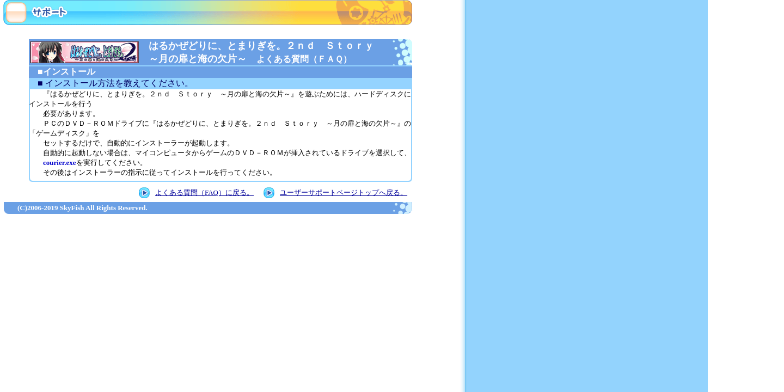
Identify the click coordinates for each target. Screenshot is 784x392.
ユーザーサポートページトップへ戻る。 (343, 192)
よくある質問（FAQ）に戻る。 (204, 192)
